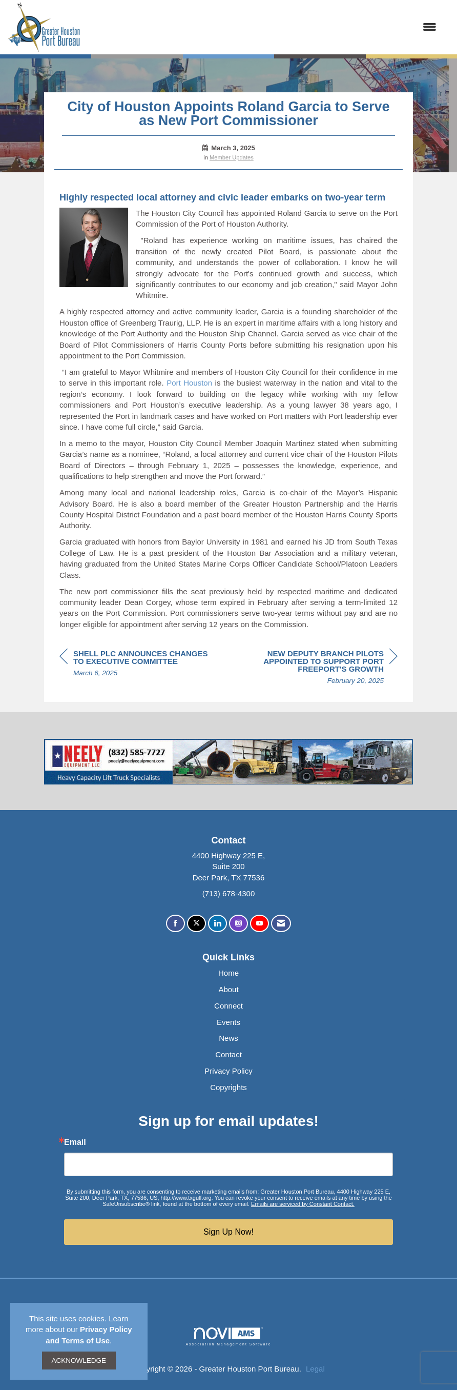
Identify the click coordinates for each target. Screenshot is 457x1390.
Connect (228, 1005)
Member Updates (232, 157)
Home (228, 973)
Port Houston (189, 382)
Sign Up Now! (228, 1231)
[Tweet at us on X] (196, 924)
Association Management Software (228, 1336)
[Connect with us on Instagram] (238, 924)
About (228, 989)
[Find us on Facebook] (175, 924)
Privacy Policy (228, 1070)
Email (75, 1142)
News (228, 1038)
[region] (321, 668)
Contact (228, 1054)
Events (228, 1022)
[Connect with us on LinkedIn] (217, 924)
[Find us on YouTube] (259, 924)
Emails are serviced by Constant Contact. (303, 1204)
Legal (315, 1368)
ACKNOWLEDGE (79, 1360)
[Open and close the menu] (264, 26)
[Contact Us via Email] (281, 924)
